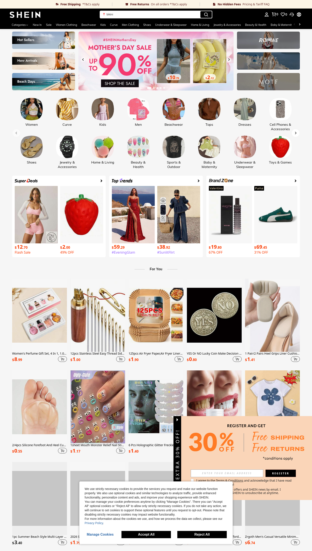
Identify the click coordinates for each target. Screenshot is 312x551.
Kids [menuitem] (103, 24)
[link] (56, 4)
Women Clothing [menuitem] (66, 24)
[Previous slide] (83, 59)
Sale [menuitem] (49, 24)
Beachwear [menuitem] (88, 24)
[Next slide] (229, 59)
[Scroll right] (299, 24)
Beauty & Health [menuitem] (255, 24)
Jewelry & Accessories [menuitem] (227, 24)
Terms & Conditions (229, 480)
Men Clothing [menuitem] (130, 24)
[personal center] (266, 14)
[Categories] (20, 24)
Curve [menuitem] (114, 24)
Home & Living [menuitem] (200, 24)
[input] (227, 473)
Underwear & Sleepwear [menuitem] (171, 24)
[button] (156, 14)
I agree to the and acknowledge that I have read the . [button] (244, 482)
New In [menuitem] (37, 24)
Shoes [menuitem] (147, 24)
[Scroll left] (294, 24)
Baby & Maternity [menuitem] (282, 24)
